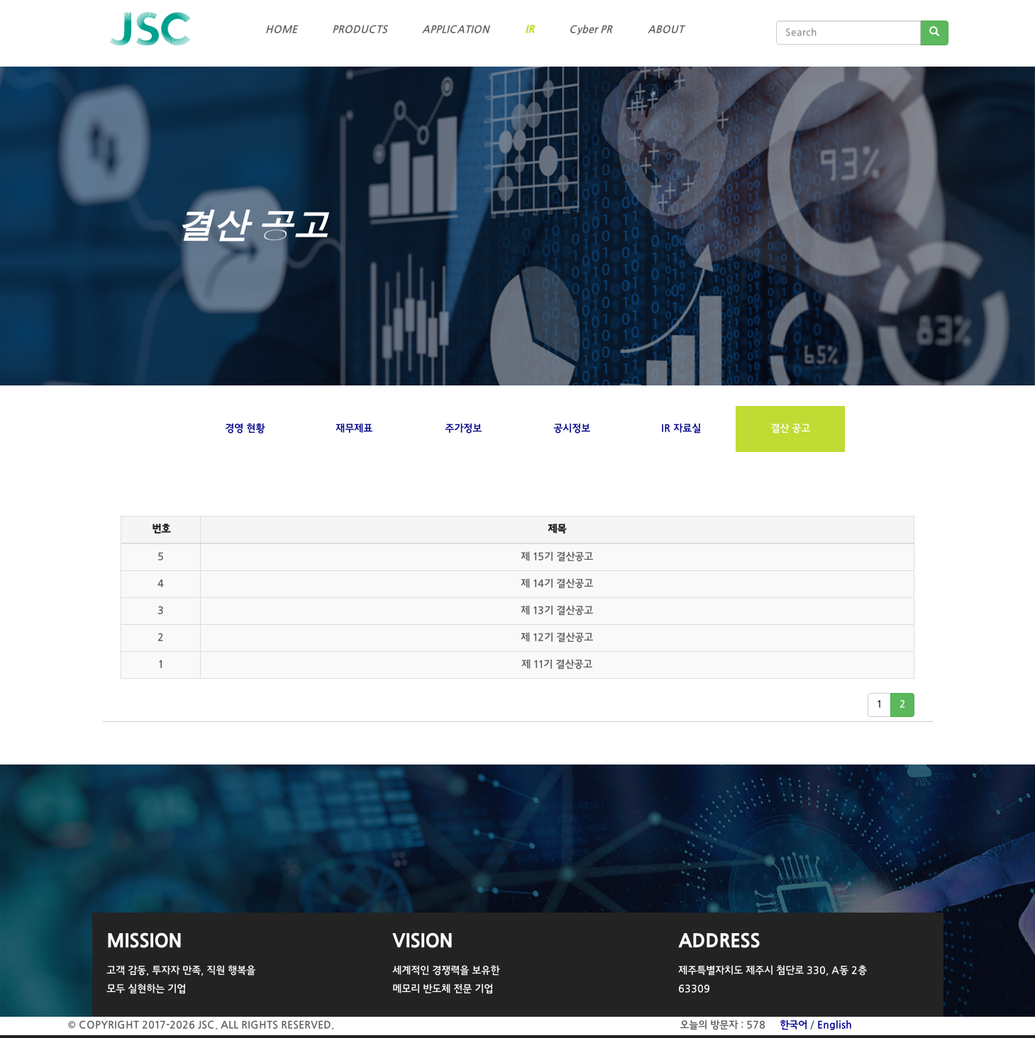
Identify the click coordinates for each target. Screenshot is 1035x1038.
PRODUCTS (359, 29)
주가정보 (463, 428)
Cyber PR (590, 29)
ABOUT (666, 29)
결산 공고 (790, 428)
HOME (281, 29)
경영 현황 (245, 428)
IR (529, 29)
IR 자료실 (681, 428)
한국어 (793, 1025)
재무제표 (354, 428)
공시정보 (571, 428)
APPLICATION (455, 29)
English (834, 1025)
